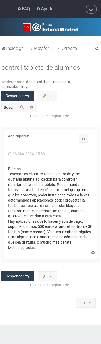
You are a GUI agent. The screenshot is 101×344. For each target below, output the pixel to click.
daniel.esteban (38, 82)
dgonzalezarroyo (15, 87)
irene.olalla (61, 82)
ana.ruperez (18, 136)
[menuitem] (24, 9)
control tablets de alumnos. (41, 67)
